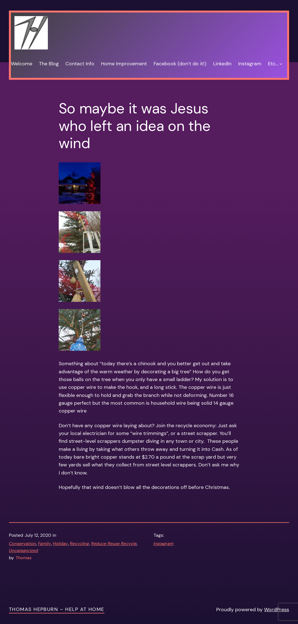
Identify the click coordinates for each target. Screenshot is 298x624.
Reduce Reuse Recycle (114, 543)
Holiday (60, 543)
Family (44, 543)
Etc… (273, 63)
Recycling (79, 543)
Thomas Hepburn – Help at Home (56, 609)
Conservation (22, 543)
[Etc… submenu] (280, 63)
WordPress (276, 609)
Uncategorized (23, 550)
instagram (164, 543)
